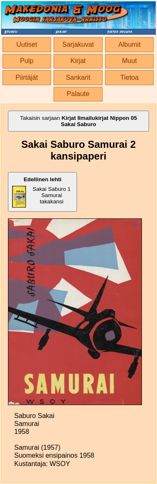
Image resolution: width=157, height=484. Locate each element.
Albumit (129, 44)
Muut (129, 60)
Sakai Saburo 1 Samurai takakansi (41, 192)
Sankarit (78, 77)
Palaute (78, 93)
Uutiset (26, 44)
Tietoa (129, 77)
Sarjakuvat (78, 44)
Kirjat (77, 60)
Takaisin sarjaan (78, 121)
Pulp (26, 60)
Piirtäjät (26, 77)
